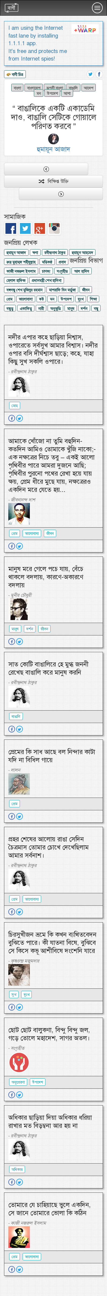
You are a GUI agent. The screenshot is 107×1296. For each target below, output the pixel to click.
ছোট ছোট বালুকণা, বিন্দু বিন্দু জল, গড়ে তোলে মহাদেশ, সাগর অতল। (49, 1034)
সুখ (14, 994)
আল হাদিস (81, 271)
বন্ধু (96, 308)
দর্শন (84, 308)
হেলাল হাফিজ (15, 280)
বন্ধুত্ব (9, 308)
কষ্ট (41, 299)
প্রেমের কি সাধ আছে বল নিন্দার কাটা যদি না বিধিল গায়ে (51, 756)
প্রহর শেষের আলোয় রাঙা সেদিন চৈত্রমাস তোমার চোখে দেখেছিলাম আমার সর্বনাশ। (48, 847)
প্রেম (9, 299)
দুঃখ (80, 299)
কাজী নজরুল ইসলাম (20, 271)
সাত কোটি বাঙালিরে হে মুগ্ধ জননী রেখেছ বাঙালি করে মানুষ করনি (48, 668)
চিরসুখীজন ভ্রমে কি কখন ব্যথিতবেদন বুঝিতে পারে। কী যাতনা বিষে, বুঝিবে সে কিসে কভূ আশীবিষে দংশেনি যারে (52, 943)
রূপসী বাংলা (55, 87)
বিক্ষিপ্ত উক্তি (54, 181)
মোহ (15, 405)
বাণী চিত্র (14, 75)
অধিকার (17, 1169)
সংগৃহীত (62, 271)
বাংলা (17, 87)
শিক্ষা (93, 299)
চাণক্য (46, 271)
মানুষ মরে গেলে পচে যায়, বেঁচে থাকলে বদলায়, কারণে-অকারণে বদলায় (45, 577)
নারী (41, 308)
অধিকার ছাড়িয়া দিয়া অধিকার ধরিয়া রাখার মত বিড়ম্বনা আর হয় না (50, 1122)
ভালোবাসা (26, 299)
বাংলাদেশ (33, 87)
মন (39, 93)
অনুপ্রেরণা (18, 1082)
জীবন (86, 290)
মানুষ (70, 308)
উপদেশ (52, 93)
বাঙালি (73, 87)
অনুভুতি (55, 308)
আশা (67, 93)
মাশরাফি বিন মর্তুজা (62, 290)
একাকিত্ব (26, 308)
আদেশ (88, 87)
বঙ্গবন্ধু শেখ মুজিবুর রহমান (24, 290)
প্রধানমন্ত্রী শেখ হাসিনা (46, 280)
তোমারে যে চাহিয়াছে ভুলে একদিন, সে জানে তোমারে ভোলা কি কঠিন (49, 1209)
